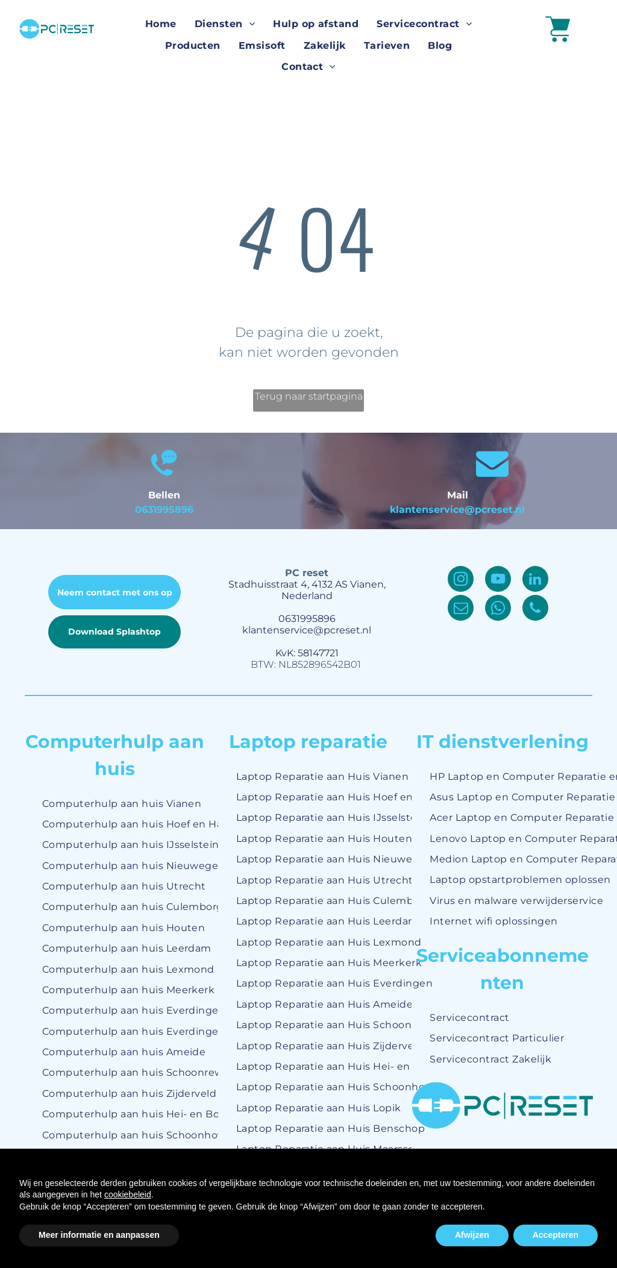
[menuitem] (161, 24)
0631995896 (164, 509)
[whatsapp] (498, 609)
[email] (461, 609)
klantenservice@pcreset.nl (457, 509)
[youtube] (498, 580)
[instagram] (461, 580)
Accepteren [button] (555, 1235)
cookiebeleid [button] (127, 1194)
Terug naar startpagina (309, 396)
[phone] (535, 609)
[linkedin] (535, 580)
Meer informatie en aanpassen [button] (99, 1235)
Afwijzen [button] (472, 1235)
